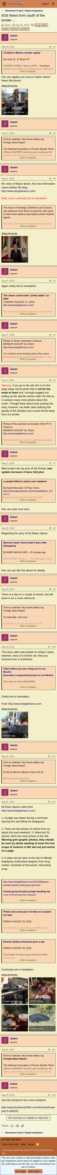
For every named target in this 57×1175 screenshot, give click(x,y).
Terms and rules (10, 1144)
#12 (54, 801)
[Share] (50, 47)
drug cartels (41, 25)
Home (31, 1144)
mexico (14, 29)
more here (23, 509)
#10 (54, 647)
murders (24, 29)
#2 (54, 133)
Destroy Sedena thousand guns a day (24, 942)
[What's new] (53, 4)
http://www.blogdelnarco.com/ (18, 191)
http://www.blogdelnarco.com (25, 703)
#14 (54, 1095)
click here (22, 617)
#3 (54, 178)
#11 (54, 756)
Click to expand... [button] (29, 71)
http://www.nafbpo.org (32, 139)
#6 (54, 380)
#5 (54, 335)
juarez (5, 29)
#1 (54, 47)
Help (23, 1144)
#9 (54, 589)
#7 (54, 463)
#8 (54, 528)
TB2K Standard (11, 1139)
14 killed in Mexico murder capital (21, 53)
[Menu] (4, 4)
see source (27, 77)
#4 (54, 281)
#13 (54, 1049)
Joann (7, 25)
